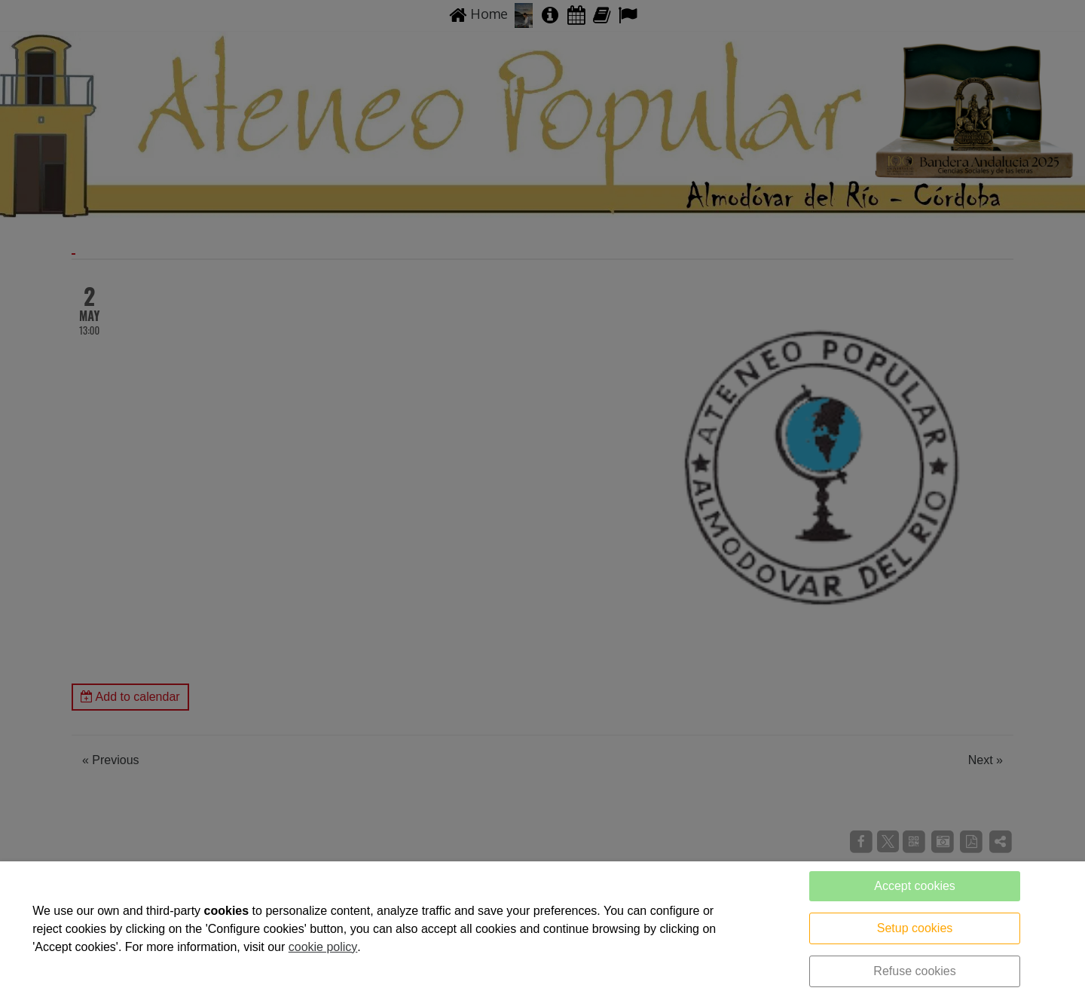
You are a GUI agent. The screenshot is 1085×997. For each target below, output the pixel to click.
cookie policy (323, 946)
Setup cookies (915, 928)
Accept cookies (914, 885)
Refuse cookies (914, 971)
